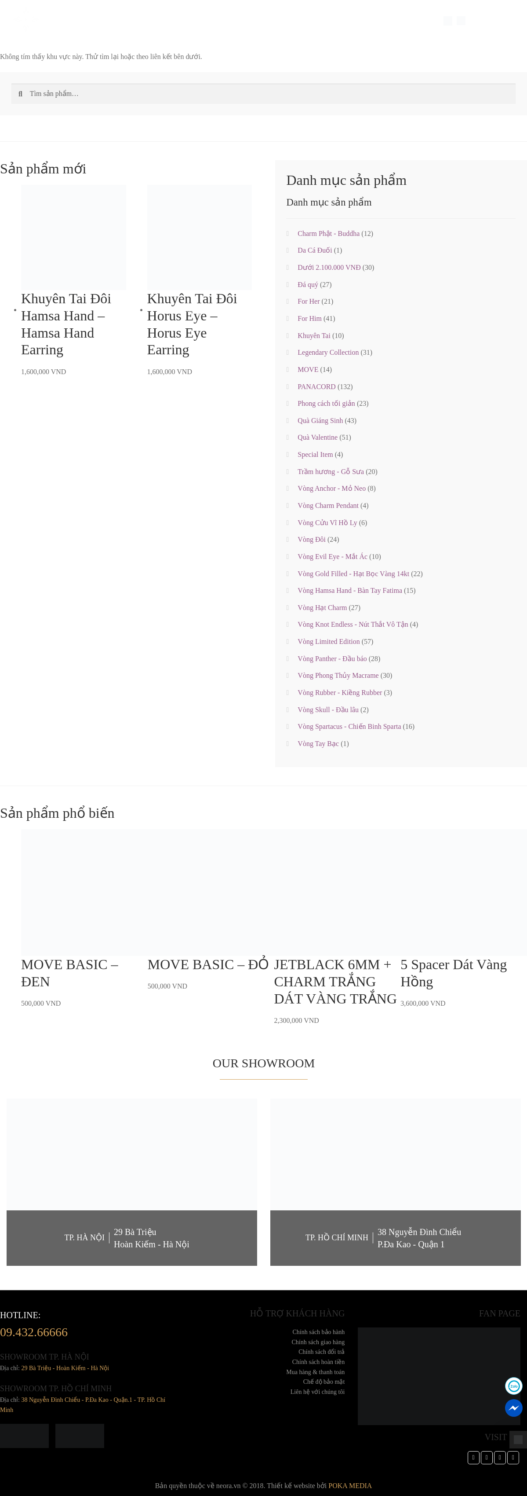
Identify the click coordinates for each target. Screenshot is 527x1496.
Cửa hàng (311, 21)
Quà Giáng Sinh (320, 420)
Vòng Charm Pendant (328, 505)
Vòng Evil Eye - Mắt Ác (332, 556)
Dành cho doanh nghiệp (397, 21)
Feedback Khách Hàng (223, 21)
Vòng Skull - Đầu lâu (328, 709)
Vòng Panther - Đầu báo (332, 658)
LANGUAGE (484, 21)
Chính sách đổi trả (321, 1352)
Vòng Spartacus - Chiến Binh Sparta (349, 726)
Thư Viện (276, 21)
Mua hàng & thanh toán (315, 1372)
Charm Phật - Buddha (329, 233)
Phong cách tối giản (326, 403)
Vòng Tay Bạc (318, 743)
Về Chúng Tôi (80, 21)
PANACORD (317, 386)
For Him (310, 318)
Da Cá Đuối (315, 250)
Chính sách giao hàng (318, 1342)
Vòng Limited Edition (329, 641)
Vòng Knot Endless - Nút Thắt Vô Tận (353, 624)
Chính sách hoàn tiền (318, 1362)
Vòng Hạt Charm (322, 607)
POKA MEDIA (350, 1485)
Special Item (164, 21)
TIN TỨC (344, 21)
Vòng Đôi (312, 539)
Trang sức (123, 21)
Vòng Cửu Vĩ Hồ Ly (327, 522)
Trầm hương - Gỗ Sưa (331, 471)
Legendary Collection (328, 352)
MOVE (308, 369)
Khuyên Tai (314, 335)
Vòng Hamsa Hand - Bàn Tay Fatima (350, 590)
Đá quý (308, 284)
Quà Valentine (318, 437)
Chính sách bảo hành (319, 1332)
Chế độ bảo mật (324, 1381)
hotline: (34, 1326)
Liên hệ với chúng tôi (318, 1392)
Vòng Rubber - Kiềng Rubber (340, 692)
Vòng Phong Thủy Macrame (338, 675)
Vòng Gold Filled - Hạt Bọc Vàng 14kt (353, 573)
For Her (309, 301)
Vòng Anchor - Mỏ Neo (332, 488)
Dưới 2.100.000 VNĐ (329, 267)
